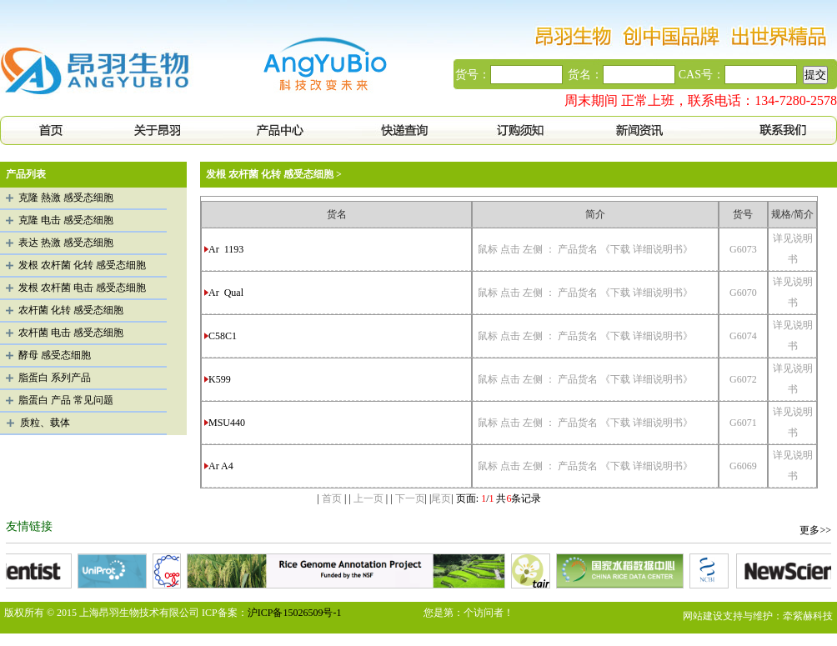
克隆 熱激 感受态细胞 (65, 197)
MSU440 (228, 422)
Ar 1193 (225, 249)
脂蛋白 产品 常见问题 (65, 400)
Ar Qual (225, 292)
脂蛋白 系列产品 (54, 377)
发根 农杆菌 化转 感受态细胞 (82, 265)
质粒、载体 (45, 422)
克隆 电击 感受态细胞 (65, 220)
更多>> (815, 530)
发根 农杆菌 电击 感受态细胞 (82, 287)
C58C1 (223, 336)
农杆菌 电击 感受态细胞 (70, 332)
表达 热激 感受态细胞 (65, 242)
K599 (220, 379)
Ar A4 (222, 466)
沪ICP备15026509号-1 (295, 612)
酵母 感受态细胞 (54, 355)
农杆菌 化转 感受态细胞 (70, 310)
